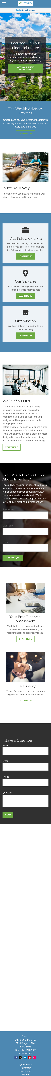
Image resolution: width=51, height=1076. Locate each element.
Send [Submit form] (8, 815)
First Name (8, 509)
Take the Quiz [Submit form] (12, 558)
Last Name (8, 525)
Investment (25, 1071)
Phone (6, 777)
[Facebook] (16, 1057)
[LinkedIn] (25, 1057)
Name (6, 745)
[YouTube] (29, 1057)
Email (5, 542)
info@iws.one (25, 1053)
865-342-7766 (29, 1040)
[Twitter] (20, 1057)
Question (7, 792)
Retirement (25, 1068)
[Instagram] (34, 1057)
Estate (25, 1074)
